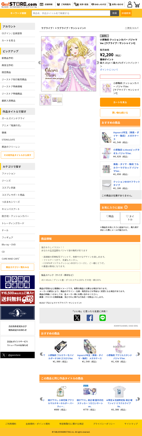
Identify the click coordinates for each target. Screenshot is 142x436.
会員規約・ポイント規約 (38, 423)
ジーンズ (6, 180)
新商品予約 (7, 58)
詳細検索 (126, 13)
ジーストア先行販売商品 (14, 79)
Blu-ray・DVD (9, 244)
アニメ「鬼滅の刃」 (12, 125)
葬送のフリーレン (11, 146)
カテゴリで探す (12, 166)
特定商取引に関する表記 (71, 423)
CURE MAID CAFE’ (11, 258)
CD (3, 251)
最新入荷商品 (8, 100)
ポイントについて (109, 69)
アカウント (9, 26)
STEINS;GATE (8, 139)
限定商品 (6, 72)
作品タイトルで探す (14, 111)
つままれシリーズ (11, 201)
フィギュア (7, 237)
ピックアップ (10, 51)
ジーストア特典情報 (12, 86)
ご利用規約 (10, 423)
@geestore (11, 355)
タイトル (130, 218)
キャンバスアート (11, 209)
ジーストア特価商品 (12, 93)
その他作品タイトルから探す (17, 154)
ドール (5, 230)
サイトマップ (131, 423)
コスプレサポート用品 (13, 194)
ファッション (8, 173)
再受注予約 (7, 65)
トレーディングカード (13, 223)
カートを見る (8, 40)
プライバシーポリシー (104, 423)
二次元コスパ (131, 28)
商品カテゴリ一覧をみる (17, 267)
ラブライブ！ (48, 28)
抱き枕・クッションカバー (15, 216)
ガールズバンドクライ (13, 118)
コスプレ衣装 (8, 187)
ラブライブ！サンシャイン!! (71, 28)
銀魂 (4, 132)
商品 (110, 216)
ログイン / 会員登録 (12, 33)
